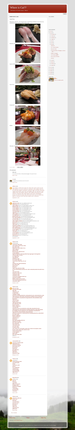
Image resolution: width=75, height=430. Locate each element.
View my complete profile (58, 80)
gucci (33, 196)
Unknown (14, 201)
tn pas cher (36, 194)
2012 (51, 32)
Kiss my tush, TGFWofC (55, 56)
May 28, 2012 (14, 182)
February (52, 63)
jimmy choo (26, 187)
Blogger (54, 425)
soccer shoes (18, 194)
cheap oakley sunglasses (18, 190)
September (53, 37)
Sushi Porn (53, 45)
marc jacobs (41, 192)
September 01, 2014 (15, 197)
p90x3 (38, 190)
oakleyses (14, 186)
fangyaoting (14, 377)
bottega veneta (40, 194)
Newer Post (12, 417)
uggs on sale (35, 190)
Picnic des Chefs (54, 48)
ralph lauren (39, 191)
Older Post (43, 417)
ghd (17, 191)
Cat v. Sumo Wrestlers (54, 47)
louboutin (19, 191)
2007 (51, 73)
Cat (13, 179)
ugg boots (26, 192)
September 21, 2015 (15, 237)
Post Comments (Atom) (18, 420)
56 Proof (52, 58)
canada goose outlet (20, 193)
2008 (51, 72)
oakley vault (34, 191)
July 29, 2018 (14, 410)
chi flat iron (14, 193)
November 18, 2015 (15, 337)
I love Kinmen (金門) (54, 54)
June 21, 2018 (14, 392)
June (52, 42)
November (53, 34)
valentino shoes (21, 187)
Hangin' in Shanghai (54, 53)
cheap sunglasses (15, 187)
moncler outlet (31, 194)
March (52, 61)
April (52, 60)
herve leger (22, 194)
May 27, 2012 (14, 175)
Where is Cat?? (18, 7)
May (52, 44)
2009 (51, 70)
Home (28, 417)
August (52, 39)
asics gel (41, 187)
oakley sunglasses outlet (28, 193)
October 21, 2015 (15, 282)
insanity (13, 194)
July (52, 40)
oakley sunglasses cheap (33, 192)
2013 (51, 31)
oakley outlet (31, 187)
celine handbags (38, 193)
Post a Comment (14, 412)
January (52, 65)
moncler (35, 187)
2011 (51, 67)
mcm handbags (29, 191)
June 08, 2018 (14, 373)
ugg (37, 192)
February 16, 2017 (15, 354)
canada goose (25, 190)
